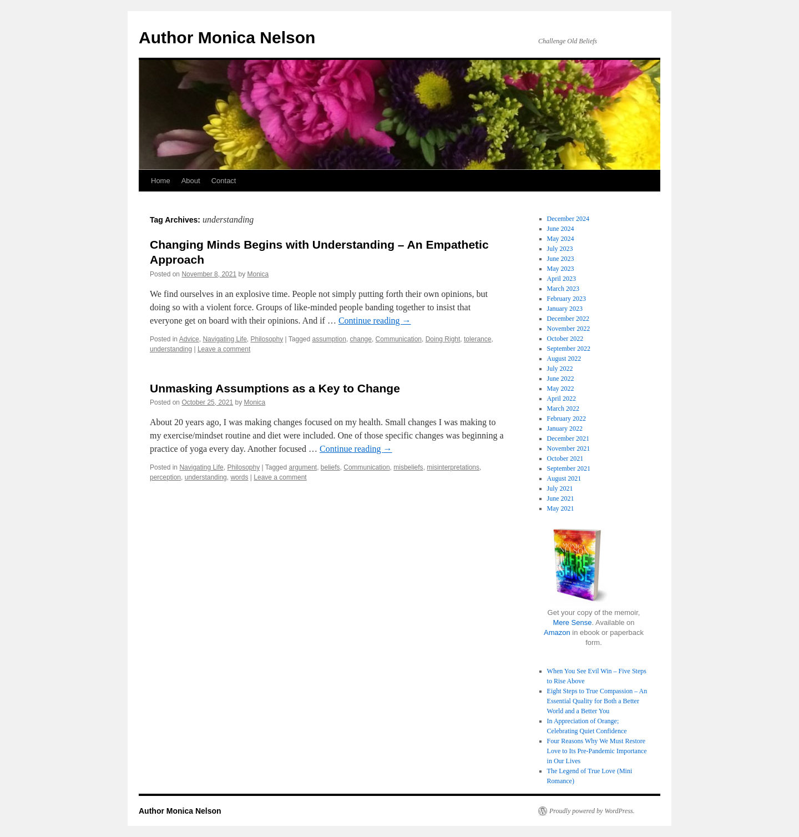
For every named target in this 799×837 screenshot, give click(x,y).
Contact (223, 181)
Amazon (557, 632)
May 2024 (560, 239)
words (239, 477)
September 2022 (568, 348)
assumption (329, 339)
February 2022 (566, 418)
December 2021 (568, 438)
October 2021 (565, 458)
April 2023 (561, 279)
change (361, 339)
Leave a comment (224, 349)
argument (303, 467)
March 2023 (563, 289)
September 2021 (568, 468)
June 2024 (560, 229)
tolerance (477, 339)
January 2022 (565, 428)
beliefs (330, 467)
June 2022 (560, 378)
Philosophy (266, 339)
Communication (399, 339)
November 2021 (568, 448)
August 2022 (564, 358)
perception (165, 477)
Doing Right (443, 339)
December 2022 (568, 318)
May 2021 (560, 508)
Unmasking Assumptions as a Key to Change (275, 388)
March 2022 (563, 408)
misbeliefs (408, 467)
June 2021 (560, 498)
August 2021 (564, 478)
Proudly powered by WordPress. (592, 811)
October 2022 (565, 338)
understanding (171, 349)
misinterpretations (453, 467)
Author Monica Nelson (227, 37)
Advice (189, 339)
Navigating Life (224, 339)
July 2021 (560, 488)
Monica (258, 274)
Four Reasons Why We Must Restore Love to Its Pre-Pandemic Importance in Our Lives (597, 751)
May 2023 (560, 269)
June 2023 (560, 259)
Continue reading (374, 320)
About (190, 181)
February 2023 (566, 298)
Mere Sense (572, 622)
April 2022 (561, 398)
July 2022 (560, 368)
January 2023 (565, 308)
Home (160, 181)
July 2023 (560, 249)
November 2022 (568, 328)
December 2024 (568, 219)
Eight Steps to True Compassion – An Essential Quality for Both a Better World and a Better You (597, 701)
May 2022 (560, 388)
